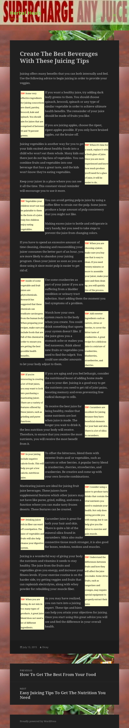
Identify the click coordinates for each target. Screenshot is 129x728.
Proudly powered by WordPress (38, 721)
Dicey (45, 647)
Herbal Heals (25, 13)
